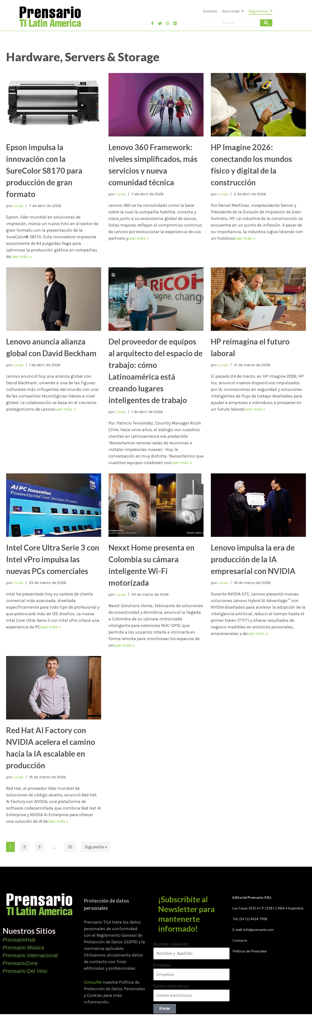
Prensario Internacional (30, 955)
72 (70, 847)
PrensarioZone (20, 963)
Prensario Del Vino (25, 971)
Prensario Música (23, 948)
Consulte (93, 982)
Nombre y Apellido (170, 944)
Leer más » (21, 256)
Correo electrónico (171, 986)
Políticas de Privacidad (249, 951)
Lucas (18, 205)
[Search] (230, 22)
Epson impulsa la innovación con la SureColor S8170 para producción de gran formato (44, 170)
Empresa (162, 965)
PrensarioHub (19, 940)
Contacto (240, 940)
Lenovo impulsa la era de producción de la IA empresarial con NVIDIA (253, 559)
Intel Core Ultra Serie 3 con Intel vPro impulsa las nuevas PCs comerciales (52, 559)
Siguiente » (96, 847)
